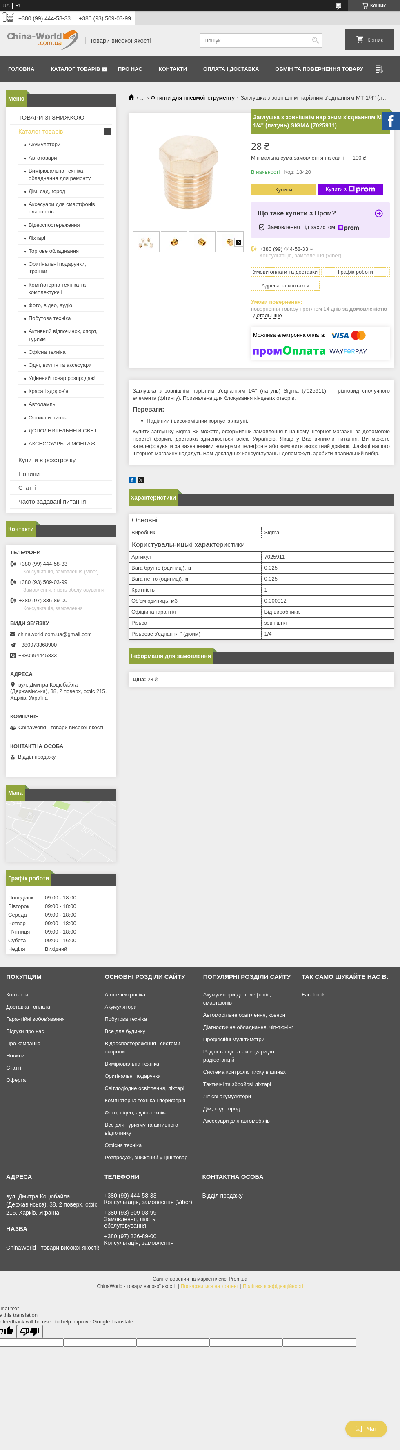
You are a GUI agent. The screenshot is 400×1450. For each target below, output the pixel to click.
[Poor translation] (30, 1331)
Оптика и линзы (48, 418)
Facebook (313, 995)
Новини (29, 473)
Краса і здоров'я (48, 391)
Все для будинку (124, 1031)
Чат (366, 1428)
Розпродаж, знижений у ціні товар (145, 1157)
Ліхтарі (37, 238)
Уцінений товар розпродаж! (62, 378)
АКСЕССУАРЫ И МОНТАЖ (62, 444)
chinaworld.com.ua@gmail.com (55, 634)
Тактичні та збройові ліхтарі (237, 1084)
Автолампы (42, 404)
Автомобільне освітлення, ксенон (244, 1015)
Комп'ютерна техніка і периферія (144, 1100)
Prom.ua (238, 1279)
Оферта (16, 1080)
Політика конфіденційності (273, 1286)
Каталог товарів (75, 69)
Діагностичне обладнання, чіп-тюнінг (248, 1027)
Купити (283, 189)
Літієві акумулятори (227, 1096)
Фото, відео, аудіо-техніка (135, 1113)
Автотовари (43, 158)
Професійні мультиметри (233, 1039)
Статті (27, 487)
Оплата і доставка (231, 69)
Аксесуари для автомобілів (236, 1121)
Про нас (130, 69)
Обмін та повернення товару (319, 69)
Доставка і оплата (28, 1007)
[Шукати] (315, 40)
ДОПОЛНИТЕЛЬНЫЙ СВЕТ (63, 431)
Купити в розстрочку (47, 459)
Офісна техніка (47, 352)
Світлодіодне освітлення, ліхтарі (144, 1088)
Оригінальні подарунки (132, 1076)
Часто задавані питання (52, 501)
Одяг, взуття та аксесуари (60, 365)
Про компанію (23, 1043)
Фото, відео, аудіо (50, 305)
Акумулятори (44, 144)
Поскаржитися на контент (210, 1286)
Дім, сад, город (47, 191)
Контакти (173, 69)
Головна (21, 69)
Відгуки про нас (25, 1031)
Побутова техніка (50, 318)
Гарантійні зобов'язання (35, 1019)
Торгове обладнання (54, 251)
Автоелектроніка (124, 995)
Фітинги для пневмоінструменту (193, 97)
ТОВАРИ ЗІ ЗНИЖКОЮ (51, 117)
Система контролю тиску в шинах (244, 1072)
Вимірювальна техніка (131, 1064)
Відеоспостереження (54, 225)
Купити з (350, 189)
